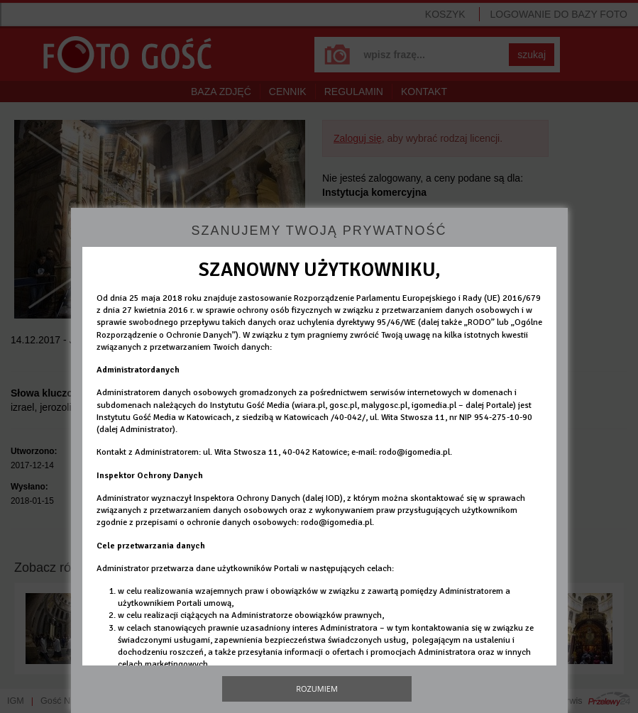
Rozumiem (317, 688)
